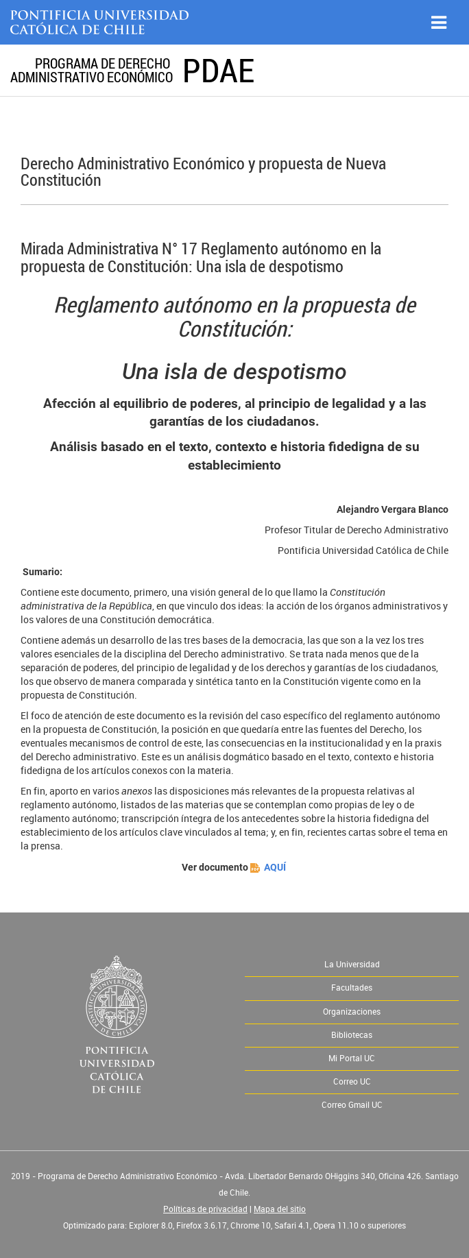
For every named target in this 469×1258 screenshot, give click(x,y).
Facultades (351, 988)
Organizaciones (352, 1012)
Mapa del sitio (280, 1209)
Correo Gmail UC (352, 1105)
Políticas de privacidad (205, 1209)
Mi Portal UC (351, 1058)
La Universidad (352, 964)
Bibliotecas (351, 1035)
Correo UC (352, 1082)
